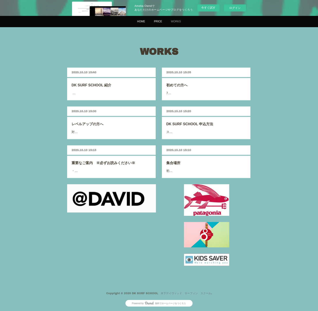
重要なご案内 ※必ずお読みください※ (108, 162)
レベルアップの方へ (101, 123)
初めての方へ (193, 84)
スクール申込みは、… (195, 127)
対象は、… (97, 127)
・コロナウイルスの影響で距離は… (104, 166)
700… (190, 88)
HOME (141, 21)
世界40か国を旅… (99, 88)
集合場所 (192, 162)
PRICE (158, 21)
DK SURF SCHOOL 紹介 (102, 84)
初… (190, 166)
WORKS (176, 21)
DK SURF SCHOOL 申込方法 (199, 123)
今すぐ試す (208, 7)
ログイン (235, 7)
